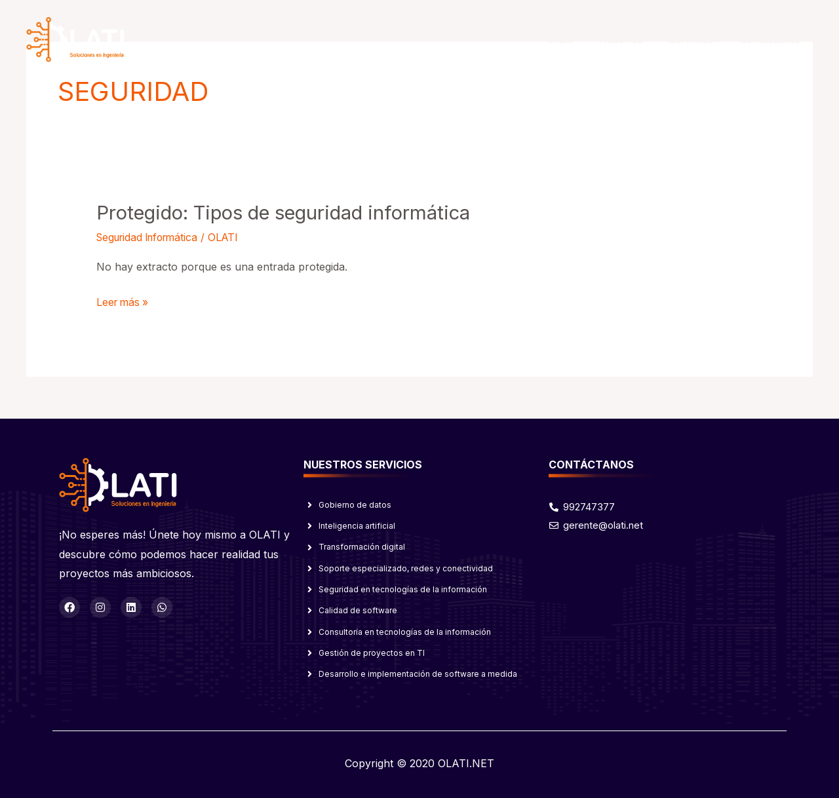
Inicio (583, 39)
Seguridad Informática (151, 236)
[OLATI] (75, 38)
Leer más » (123, 301)
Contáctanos (773, 39)
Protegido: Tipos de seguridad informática (293, 212)
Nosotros (637, 39)
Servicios (700, 39)
